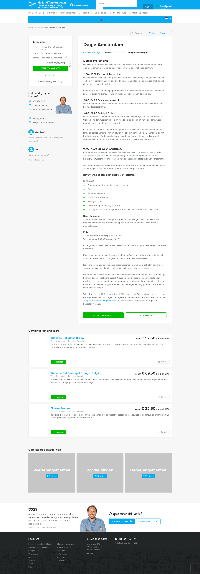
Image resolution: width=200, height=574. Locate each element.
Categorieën (33, 550)
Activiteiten (33, 557)
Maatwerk (129, 12)
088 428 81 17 (161, 19)
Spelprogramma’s (48, 12)
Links (59, 563)
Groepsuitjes (88, 12)
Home (30, 27)
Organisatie (33, 553)
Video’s (31, 563)
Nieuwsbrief (62, 550)
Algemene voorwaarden (67, 544)
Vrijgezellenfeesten (109, 12)
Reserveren (50, 76)
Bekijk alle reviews (37, 161)
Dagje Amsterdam (57, 27)
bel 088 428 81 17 (148, 521)
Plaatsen (32, 12)
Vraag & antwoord (64, 547)
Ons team (151, 12)
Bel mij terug (36, 120)
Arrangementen (69, 12)
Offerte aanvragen (50, 68)
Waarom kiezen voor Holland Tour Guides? (46, 527)
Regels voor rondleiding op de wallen (101, 300)
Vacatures (61, 557)
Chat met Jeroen (38, 107)
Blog (30, 566)
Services (32, 560)
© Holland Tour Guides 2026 (126, 543)
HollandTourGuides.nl (56, 4)
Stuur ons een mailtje (40, 111)
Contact (140, 12)
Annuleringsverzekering (38, 547)
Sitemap (60, 560)
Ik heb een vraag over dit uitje (50, 82)
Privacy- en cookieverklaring (40, 544)
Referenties (62, 553)
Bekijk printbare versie (41, 124)
